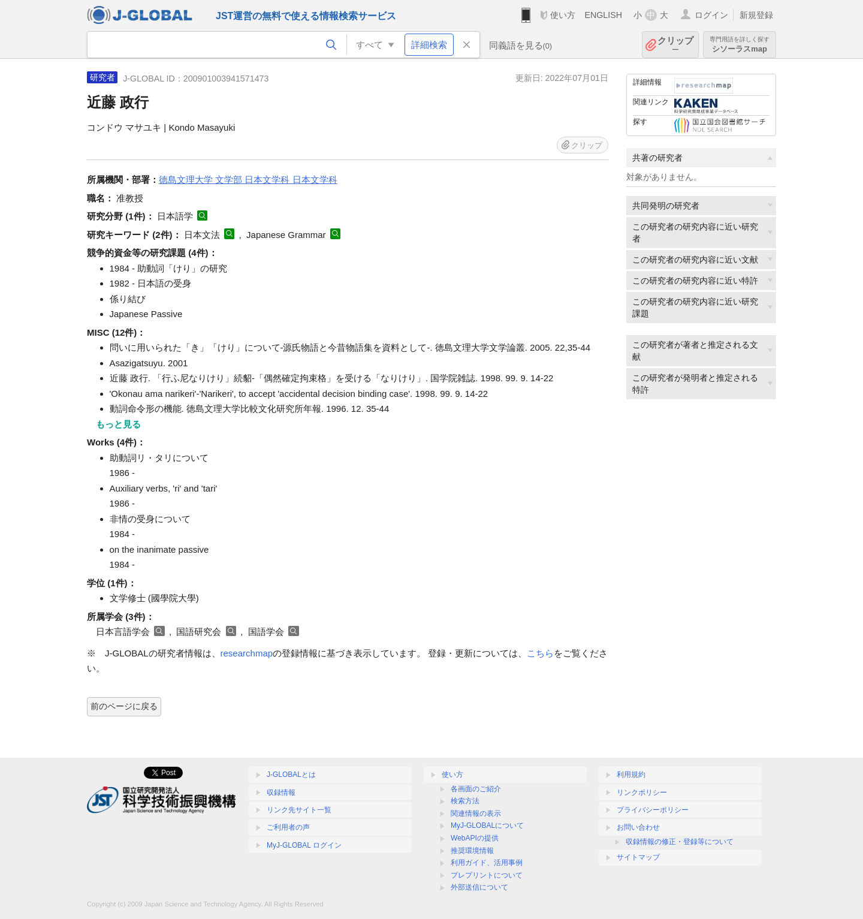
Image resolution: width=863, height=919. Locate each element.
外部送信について (479, 887)
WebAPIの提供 (475, 838)
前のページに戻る (124, 706)
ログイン (711, 15)
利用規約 (631, 774)
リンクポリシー (642, 792)
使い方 (562, 15)
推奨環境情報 (472, 850)
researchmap (247, 653)
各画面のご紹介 (476, 789)
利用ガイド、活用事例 (487, 862)
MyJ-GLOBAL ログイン (304, 845)
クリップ (675, 44)
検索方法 (465, 801)
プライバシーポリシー (653, 810)
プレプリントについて (487, 875)
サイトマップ (638, 857)
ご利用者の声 (288, 827)
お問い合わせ (638, 827)
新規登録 (756, 15)
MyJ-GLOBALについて (487, 825)
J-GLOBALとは (291, 774)
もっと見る (118, 424)
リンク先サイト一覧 (299, 810)
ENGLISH (603, 15)
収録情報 (281, 792)
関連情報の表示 (476, 813)
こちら (540, 653)
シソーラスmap (740, 44)
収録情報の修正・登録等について (680, 841)
